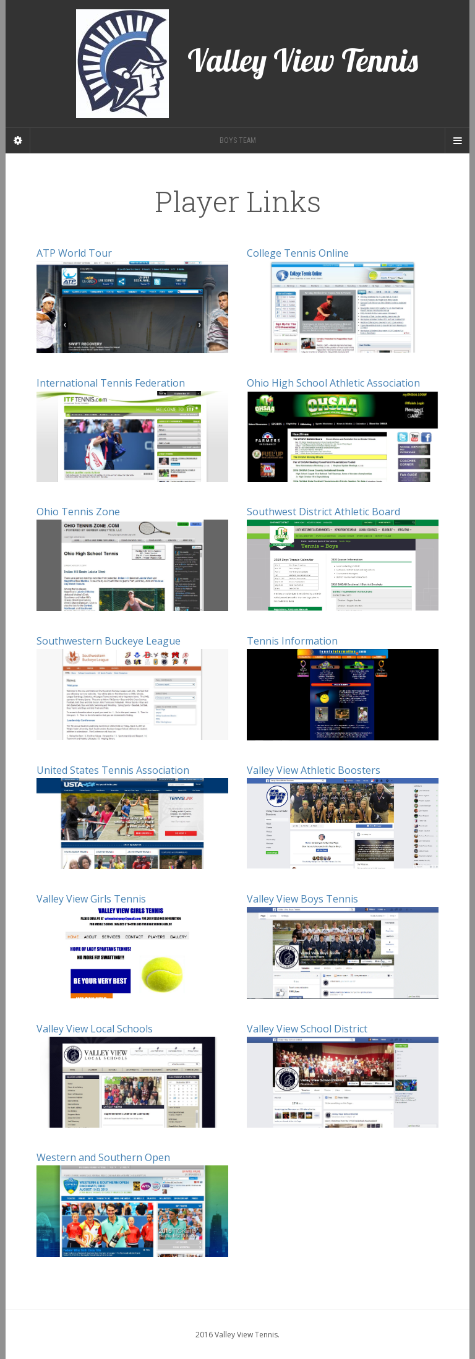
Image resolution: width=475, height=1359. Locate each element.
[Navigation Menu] (457, 140)
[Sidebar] (18, 140)
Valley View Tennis (247, 63)
